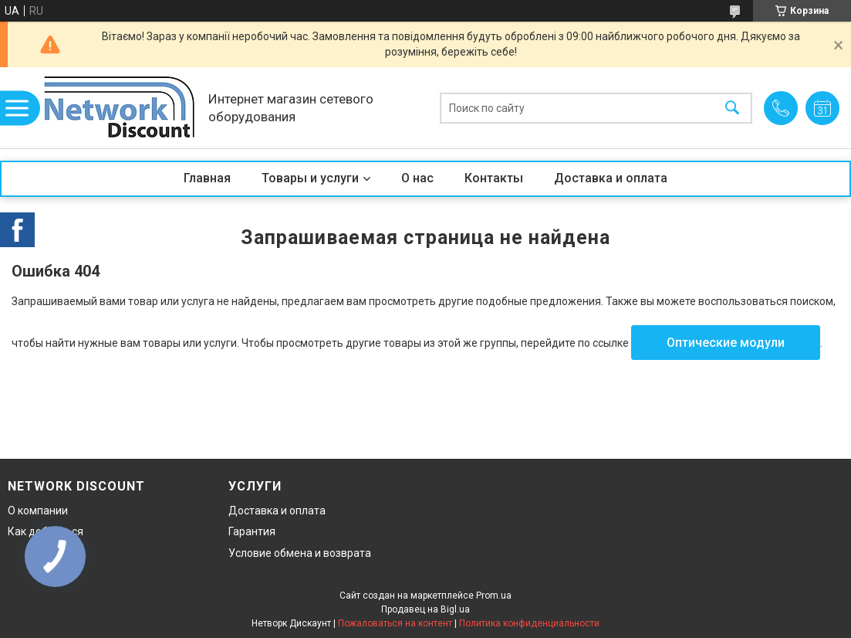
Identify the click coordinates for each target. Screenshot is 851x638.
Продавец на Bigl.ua (425, 609)
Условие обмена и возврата (299, 553)
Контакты (493, 178)
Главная (207, 178)
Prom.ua (494, 595)
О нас (417, 178)
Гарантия (251, 531)
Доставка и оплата (610, 178)
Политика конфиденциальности (529, 623)
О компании (38, 510)
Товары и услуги (310, 178)
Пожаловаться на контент (395, 623)
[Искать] (732, 107)
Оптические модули (726, 342)
